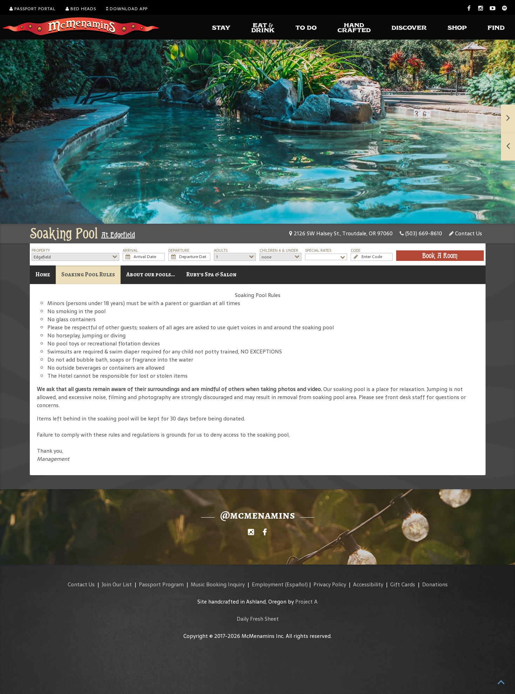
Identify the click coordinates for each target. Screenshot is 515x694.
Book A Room (440, 256)
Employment (268, 584)
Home (42, 274)
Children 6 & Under (278, 250)
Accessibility (368, 584)
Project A (306, 601)
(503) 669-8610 (421, 233)
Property (41, 250)
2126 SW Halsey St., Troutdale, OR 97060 (341, 233)
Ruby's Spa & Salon (211, 274)
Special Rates (318, 250)
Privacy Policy (329, 584)
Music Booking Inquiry (218, 584)
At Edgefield (118, 235)
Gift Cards (402, 584)
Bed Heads (81, 8)
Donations (435, 584)
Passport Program (161, 584)
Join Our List (117, 584)
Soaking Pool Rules (88, 274)
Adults (221, 250)
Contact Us (465, 233)
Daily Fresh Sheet (258, 618)
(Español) (296, 584)
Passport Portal (32, 8)
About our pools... (150, 274)
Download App (127, 8)
